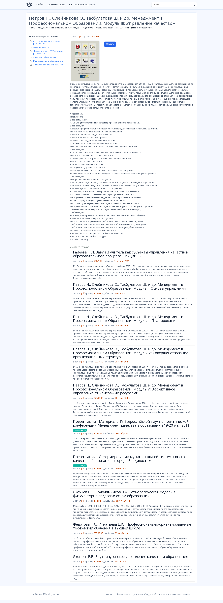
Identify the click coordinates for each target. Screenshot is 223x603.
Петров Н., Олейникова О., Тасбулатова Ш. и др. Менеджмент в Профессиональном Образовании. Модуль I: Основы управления (129, 286)
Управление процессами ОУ (109, 27)
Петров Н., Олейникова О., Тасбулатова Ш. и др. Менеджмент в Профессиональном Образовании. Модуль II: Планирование (128, 318)
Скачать (110, 44)
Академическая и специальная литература (58, 27)
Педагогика (87, 27)
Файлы (40, 4)
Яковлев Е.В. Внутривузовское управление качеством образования (130, 556)
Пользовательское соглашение (174, 594)
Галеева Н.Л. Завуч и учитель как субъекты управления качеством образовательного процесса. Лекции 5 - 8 (131, 254)
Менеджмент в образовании (139, 27)
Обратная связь (56, 4)
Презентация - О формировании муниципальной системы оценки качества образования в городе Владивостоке (130, 458)
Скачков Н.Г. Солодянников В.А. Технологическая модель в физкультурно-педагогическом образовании (124, 493)
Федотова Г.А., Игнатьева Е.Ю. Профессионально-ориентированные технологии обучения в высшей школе (132, 526)
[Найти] (194, 5)
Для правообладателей (82, 4)
